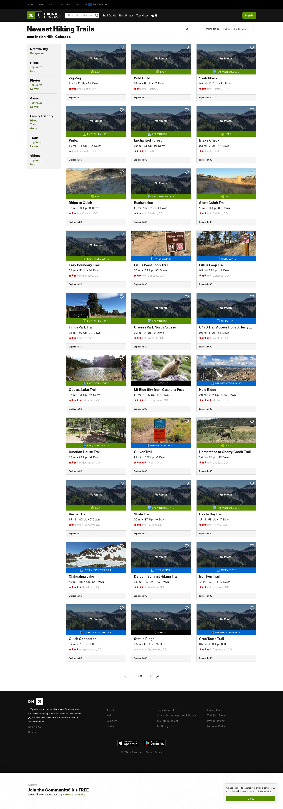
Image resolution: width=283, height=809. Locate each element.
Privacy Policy (264, 791)
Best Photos (126, 15)
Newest (34, 71)
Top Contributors (167, 710)
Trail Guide (109, 15)
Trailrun (65, 4)
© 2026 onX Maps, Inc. (132, 752)
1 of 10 (141, 675)
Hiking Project (215, 710)
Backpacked (37, 53)
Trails (33, 124)
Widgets (112, 720)
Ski (77, 4)
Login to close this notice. (72, 794)
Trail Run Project (217, 715)
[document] (250, 793)
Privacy (158, 752)
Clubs (110, 726)
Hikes (33, 120)
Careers (32, 732)
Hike (51, 4)
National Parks (216, 726)
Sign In (249, 15)
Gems (33, 128)
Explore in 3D (75, 97)
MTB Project (164, 726)
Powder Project (216, 720)
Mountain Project (167, 720)
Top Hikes (142, 15)
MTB (41, 4)
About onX (34, 726)
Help (109, 715)
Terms (149, 752)
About (110, 710)
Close (250, 798)
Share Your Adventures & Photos (177, 715)
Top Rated (36, 67)
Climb (30, 4)
